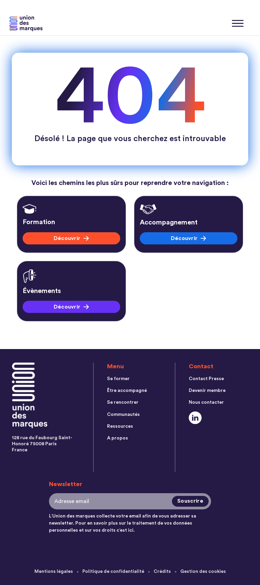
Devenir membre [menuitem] (207, 391)
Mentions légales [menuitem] (53, 571)
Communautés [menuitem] (123, 415)
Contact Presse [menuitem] (206, 378)
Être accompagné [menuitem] (127, 391)
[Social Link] (195, 418)
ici (130, 530)
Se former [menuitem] (118, 378)
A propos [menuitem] (117, 439)
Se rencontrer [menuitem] (122, 403)
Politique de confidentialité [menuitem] (113, 571)
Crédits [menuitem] (162, 571)
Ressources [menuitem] (120, 427)
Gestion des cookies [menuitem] (203, 571)
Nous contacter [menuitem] (206, 403)
